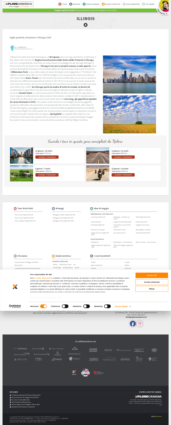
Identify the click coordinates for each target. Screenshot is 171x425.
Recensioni (18, 265)
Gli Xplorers (95, 242)
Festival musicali (58, 284)
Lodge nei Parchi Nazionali (122, 222)
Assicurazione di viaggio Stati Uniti (26, 262)
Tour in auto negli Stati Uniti (24, 215)
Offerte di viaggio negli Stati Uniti (123, 246)
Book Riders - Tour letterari (122, 242)
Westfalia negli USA (97, 225)
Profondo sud (57, 274)
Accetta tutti (152, 389)
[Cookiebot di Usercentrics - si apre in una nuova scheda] (15, 420)
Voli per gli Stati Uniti (143, 233)
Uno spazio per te (119, 233)
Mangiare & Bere (58, 281)
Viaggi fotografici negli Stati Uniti (100, 246)
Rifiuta (152, 403)
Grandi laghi (57, 267)
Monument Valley (97, 271)
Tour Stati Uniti (25, 208)
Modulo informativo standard (25, 280)
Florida (93, 268)
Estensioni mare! (141, 222)
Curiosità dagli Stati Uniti (61, 290)
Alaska (55, 264)
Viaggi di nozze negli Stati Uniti (100, 234)
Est (74, 264)
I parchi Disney (96, 222)
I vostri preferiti (102, 255)
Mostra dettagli (121, 420)
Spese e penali (20, 271)
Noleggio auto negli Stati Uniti (63, 218)
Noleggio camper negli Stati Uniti (64, 215)
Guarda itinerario (47, 157)
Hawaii (77, 267)
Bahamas (128, 271)
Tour (64, 4)
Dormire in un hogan (98, 230)
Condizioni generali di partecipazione (27, 268)
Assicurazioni (133, 4)
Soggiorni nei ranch (142, 225)
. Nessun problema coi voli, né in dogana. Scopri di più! (85, 10)
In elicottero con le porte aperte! (122, 226)
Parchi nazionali (58, 287)
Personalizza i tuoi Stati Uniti (102, 214)
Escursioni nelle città (98, 217)
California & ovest (65, 264)
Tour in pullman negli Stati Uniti (25, 221)
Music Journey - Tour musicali (146, 242)
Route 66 (128, 268)
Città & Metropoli (72, 281)
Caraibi (127, 262)
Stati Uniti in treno (119, 230)
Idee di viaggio (92, 4)
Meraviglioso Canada (143, 230)
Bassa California (96, 265)
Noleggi (76, 4)
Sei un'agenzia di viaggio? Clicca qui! (27, 277)
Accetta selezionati (151, 396)
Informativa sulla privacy (23, 274)
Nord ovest (67, 271)
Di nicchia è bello (97, 239)
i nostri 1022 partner (44, 392)
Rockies (67, 274)
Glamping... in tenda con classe (121, 218)
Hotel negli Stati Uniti (143, 217)
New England (57, 271)
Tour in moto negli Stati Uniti (24, 218)
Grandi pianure (68, 267)
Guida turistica (112, 4)
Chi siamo (150, 4)
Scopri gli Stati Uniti (60, 261)
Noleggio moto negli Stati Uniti (63, 221)
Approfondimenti (58, 278)
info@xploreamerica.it (136, 317)
